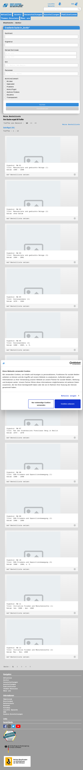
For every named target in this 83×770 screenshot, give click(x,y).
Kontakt (6, 705)
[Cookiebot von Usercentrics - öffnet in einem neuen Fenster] (71, 363)
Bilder (10, 81)
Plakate (10, 87)
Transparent (12, 97)
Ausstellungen (51, 15)
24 (31, 123)
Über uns (25, 18)
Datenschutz (8, 703)
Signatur (9, 42)
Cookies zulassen (67, 404)
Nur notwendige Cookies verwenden (41, 404)
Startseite (8, 23)
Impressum (7, 699)
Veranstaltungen (33, 15)
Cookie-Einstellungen (13, 714)
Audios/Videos (13, 92)
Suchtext (9, 33)
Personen (9, 70)
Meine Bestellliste (12, 116)
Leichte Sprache (51, 4)
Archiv (17, 15)
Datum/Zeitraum (11, 50)
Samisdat (11, 84)
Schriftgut (11, 89)
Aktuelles (6, 15)
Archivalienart (11, 79)
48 (35, 123)
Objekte (10, 95)
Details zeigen (68, 396)
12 (27, 123)
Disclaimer (8, 701)
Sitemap (6, 708)
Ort (6, 62)
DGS (72, 4)
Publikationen (69, 15)
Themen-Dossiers (10, 18)
